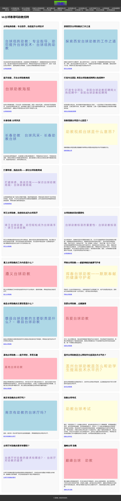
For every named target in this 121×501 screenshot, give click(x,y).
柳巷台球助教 (90, 10)
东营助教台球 (72, 8)
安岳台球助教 (100, 10)
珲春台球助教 (68, 294)
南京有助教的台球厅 (9, 436)
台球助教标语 (68, 253)
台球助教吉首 (68, 10)
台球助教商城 (7, 203)
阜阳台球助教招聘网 (70, 111)
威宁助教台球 (51, 8)
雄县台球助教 (7, 344)
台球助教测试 (26, 10)
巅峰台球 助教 (68, 489)
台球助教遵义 (37, 10)
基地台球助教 (7, 388)
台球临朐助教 (7, 68)
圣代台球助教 (26, 8)
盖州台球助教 (68, 386)
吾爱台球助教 (68, 345)
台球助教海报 (7, 111)
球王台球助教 (7, 246)
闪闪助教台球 (83, 8)
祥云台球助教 (47, 10)
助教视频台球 (68, 150)
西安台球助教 (68, 68)
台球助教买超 (15, 8)
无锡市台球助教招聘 (38, 8)
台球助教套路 (111, 10)
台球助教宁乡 (79, 10)
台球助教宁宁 (16, 10)
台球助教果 (106, 8)
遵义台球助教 (7, 294)
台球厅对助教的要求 (9, 477)
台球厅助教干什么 (94, 8)
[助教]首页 (5, 8)
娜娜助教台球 (61, 8)
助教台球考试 (68, 436)
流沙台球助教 (58, 10)
